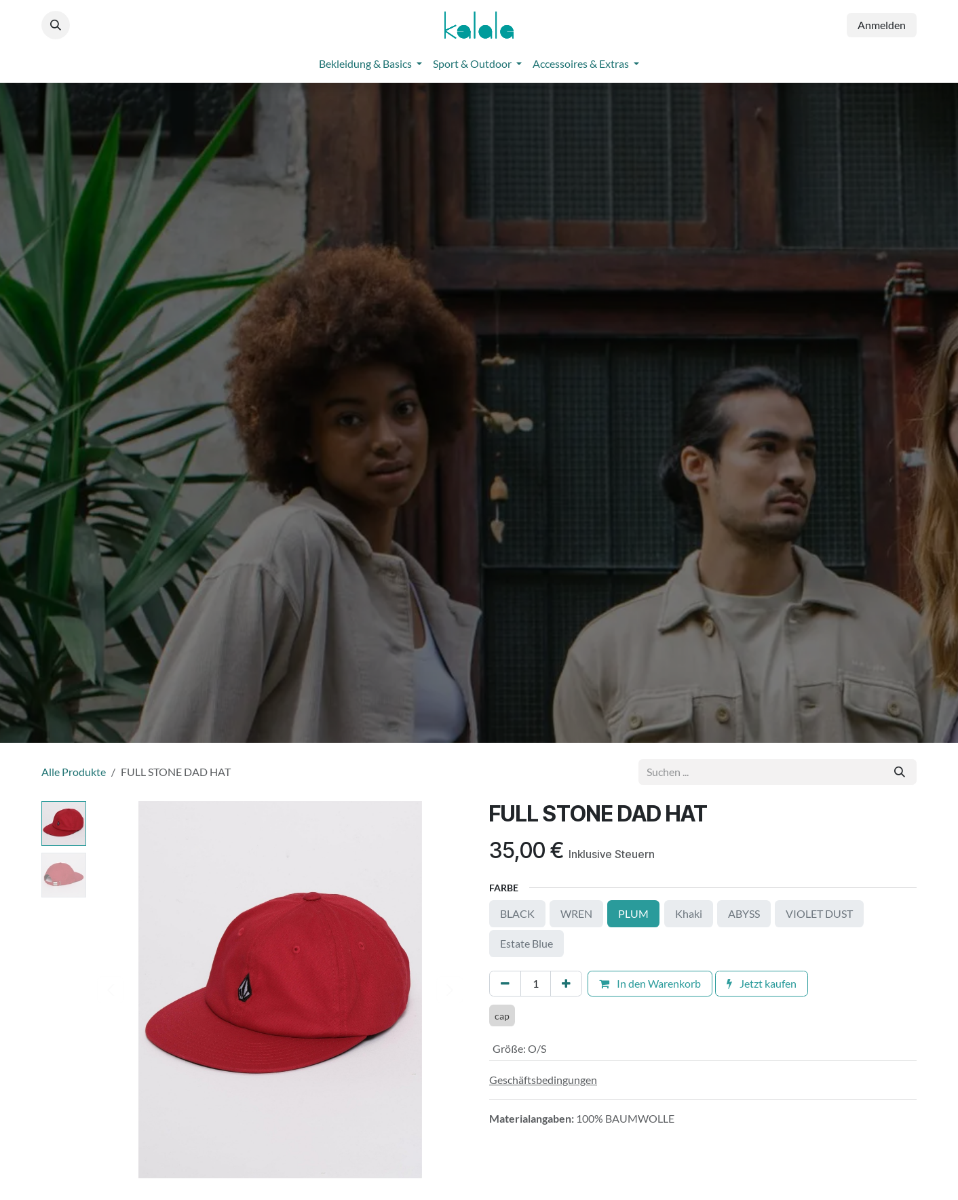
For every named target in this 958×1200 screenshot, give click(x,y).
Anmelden (882, 24)
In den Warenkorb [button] (650, 983)
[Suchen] (900, 772)
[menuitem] (370, 63)
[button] (55, 25)
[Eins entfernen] (505, 983)
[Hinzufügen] (566, 983)
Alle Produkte (73, 771)
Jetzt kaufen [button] (762, 983)
